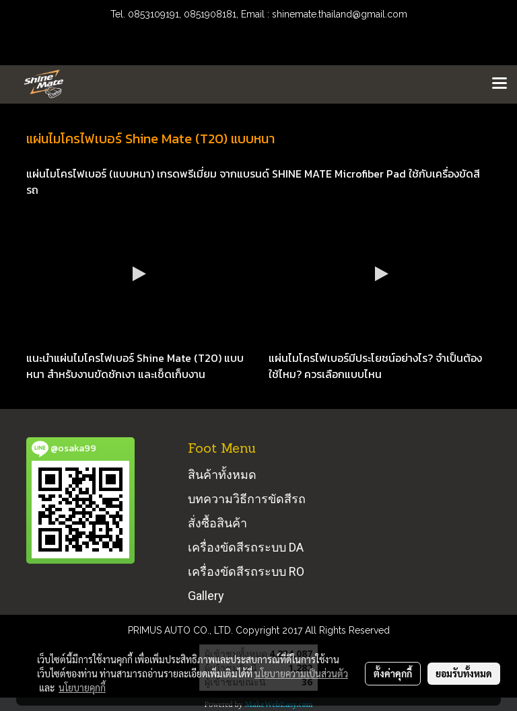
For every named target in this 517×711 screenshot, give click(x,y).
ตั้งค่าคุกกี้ (393, 673)
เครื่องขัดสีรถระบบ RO (246, 571)
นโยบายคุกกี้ (82, 687)
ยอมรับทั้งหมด (464, 673)
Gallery (206, 596)
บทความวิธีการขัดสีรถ (247, 499)
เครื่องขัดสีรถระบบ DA (246, 547)
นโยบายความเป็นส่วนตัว (301, 673)
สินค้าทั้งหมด (222, 474)
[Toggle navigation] (499, 84)
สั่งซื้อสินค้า (217, 523)
